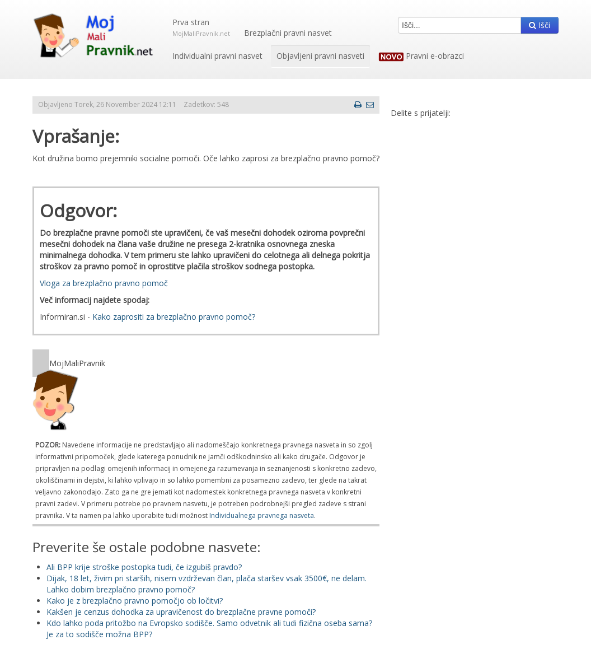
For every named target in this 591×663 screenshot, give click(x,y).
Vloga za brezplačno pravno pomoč (104, 283)
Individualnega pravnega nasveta (261, 515)
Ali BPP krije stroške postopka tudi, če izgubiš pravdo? (144, 567)
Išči (539, 25)
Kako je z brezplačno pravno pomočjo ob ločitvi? (134, 600)
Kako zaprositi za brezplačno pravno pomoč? (173, 316)
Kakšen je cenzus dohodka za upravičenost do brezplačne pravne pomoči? (181, 611)
